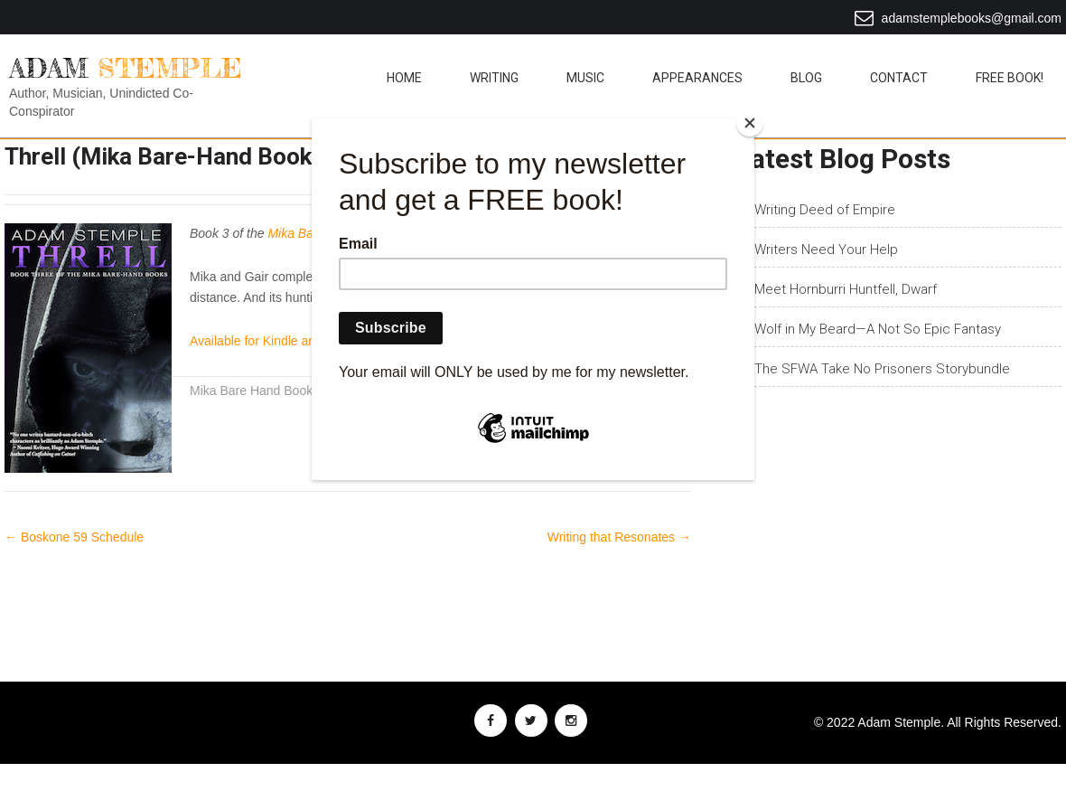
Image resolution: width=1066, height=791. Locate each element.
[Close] (749, 123)
